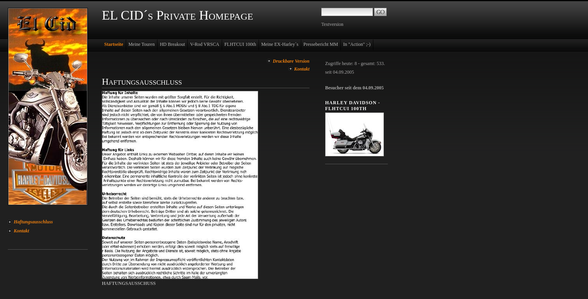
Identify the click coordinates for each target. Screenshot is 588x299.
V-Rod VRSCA (204, 44)
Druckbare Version (291, 61)
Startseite (113, 44)
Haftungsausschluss (33, 222)
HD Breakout (172, 44)
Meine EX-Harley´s (280, 44)
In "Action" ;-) (357, 44)
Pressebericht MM (321, 44)
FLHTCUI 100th (240, 44)
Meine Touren (141, 44)
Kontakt (21, 231)
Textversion (332, 24)
